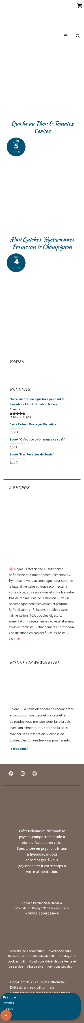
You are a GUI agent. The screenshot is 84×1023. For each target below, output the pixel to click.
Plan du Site (35, 967)
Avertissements (60, 951)
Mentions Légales (59, 967)
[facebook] (11, 773)
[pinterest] (34, 773)
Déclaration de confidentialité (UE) (32, 956)
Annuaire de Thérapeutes (27, 951)
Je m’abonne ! (19, 749)
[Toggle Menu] (65, 35)
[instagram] (23, 773)
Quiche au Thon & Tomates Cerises (42, 127)
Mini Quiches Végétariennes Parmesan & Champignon (42, 243)
